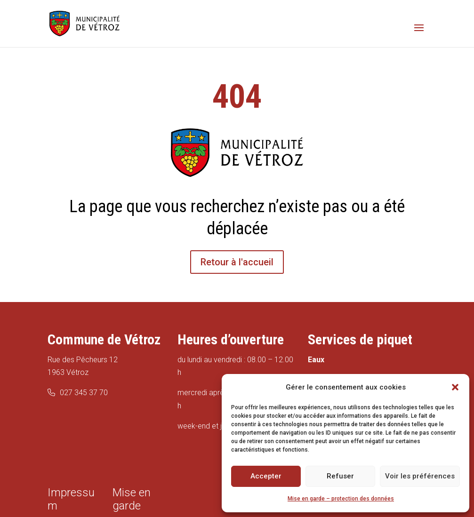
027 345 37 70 (84, 392)
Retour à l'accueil (237, 262)
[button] (455, 387)
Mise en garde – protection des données (341, 498)
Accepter (265, 476)
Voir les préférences (420, 476)
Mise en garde (131, 499)
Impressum (71, 499)
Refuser (340, 476)
